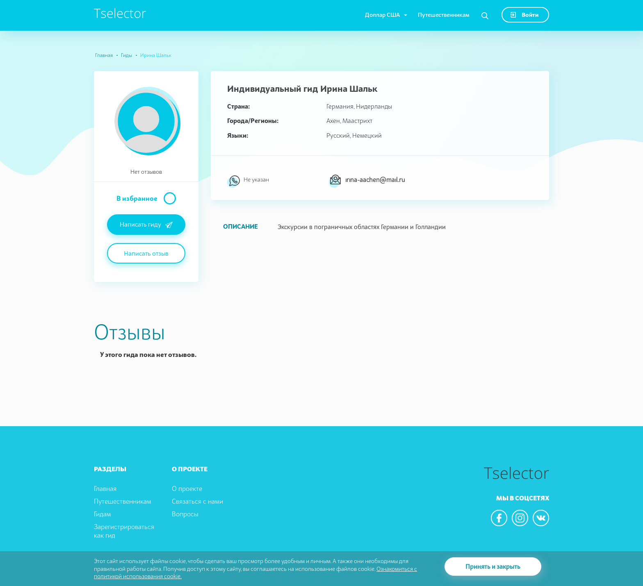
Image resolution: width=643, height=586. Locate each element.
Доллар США (382, 14)
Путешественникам (444, 14)
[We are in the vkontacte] (541, 518)
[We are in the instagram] (520, 518)
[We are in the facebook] (499, 518)
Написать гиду (146, 224)
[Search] (484, 16)
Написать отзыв (146, 253)
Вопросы (185, 514)
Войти (524, 14)
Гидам (102, 514)
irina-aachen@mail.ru (375, 179)
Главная (104, 55)
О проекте (187, 488)
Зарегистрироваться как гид (124, 530)
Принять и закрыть (492, 566)
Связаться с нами (197, 501)
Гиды (126, 55)
